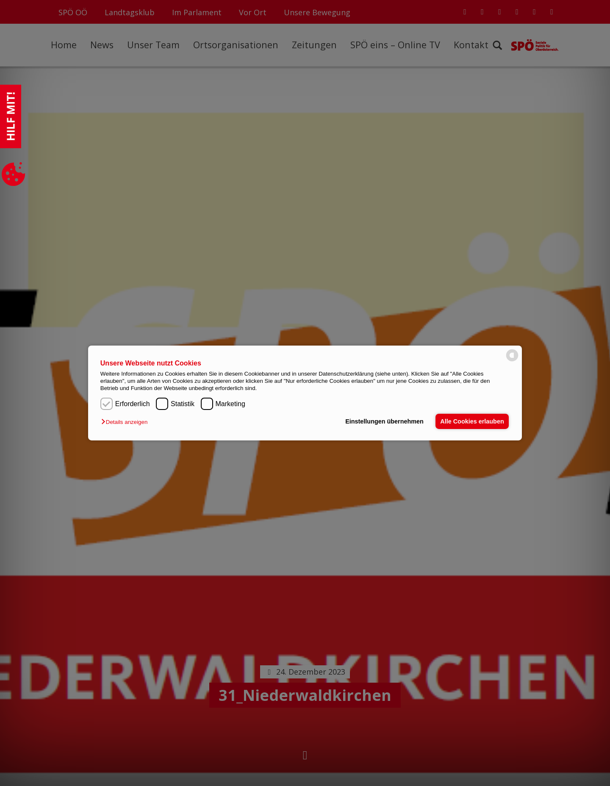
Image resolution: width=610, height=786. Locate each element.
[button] (126, 422)
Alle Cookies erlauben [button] (472, 421)
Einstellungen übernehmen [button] (384, 421)
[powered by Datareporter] (512, 360)
